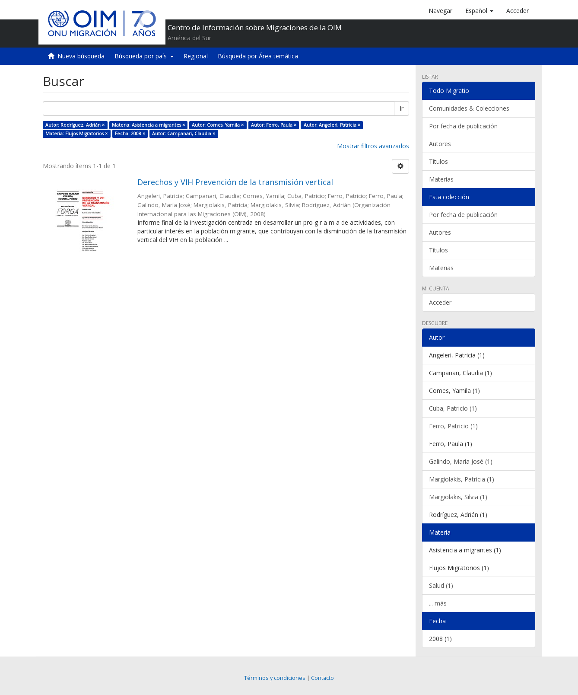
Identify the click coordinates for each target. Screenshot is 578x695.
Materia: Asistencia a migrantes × (148, 125)
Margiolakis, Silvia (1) (458, 497)
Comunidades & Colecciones (469, 108)
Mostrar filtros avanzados (373, 146)
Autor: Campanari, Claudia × (183, 134)
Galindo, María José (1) (460, 461)
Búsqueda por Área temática (258, 56)
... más (438, 603)
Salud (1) (441, 585)
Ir (401, 108)
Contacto (322, 678)
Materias (441, 179)
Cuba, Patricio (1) (453, 408)
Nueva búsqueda (81, 56)
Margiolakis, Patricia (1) (461, 479)
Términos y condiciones (274, 678)
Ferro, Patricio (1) (453, 426)
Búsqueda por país (144, 56)
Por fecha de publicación (463, 126)
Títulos (438, 161)
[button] (479, 11)
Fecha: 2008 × (130, 134)
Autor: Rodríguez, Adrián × (75, 125)
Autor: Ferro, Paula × (273, 125)
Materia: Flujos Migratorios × (76, 134)
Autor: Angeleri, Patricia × (332, 125)
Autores (440, 144)
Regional (196, 56)
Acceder (440, 302)
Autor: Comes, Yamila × (218, 125)
